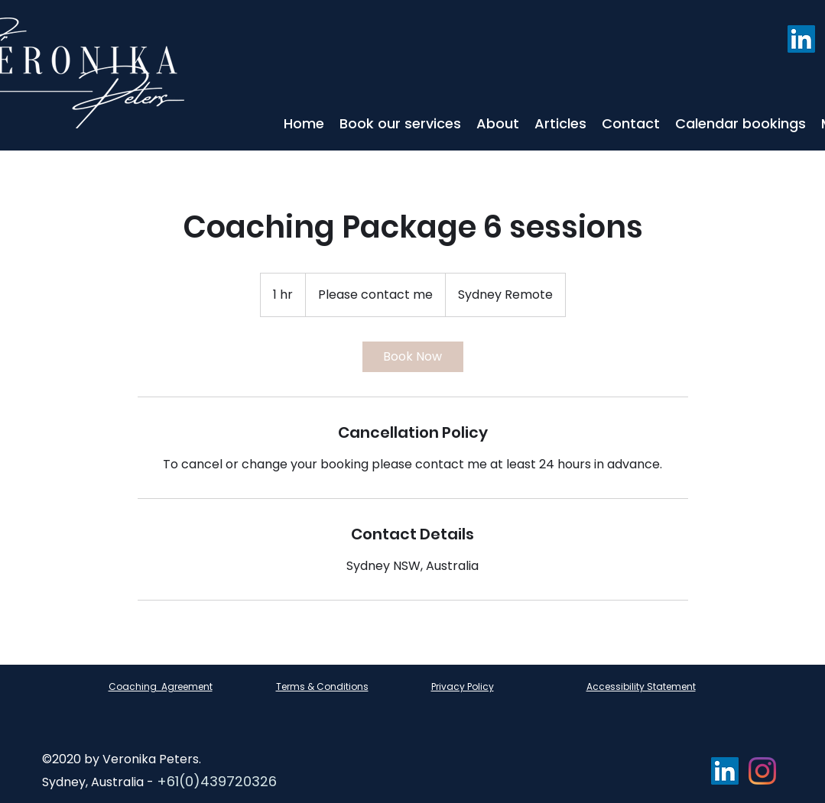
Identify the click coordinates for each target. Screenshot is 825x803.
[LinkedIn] (801, 39)
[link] (412, 357)
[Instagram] (762, 771)
